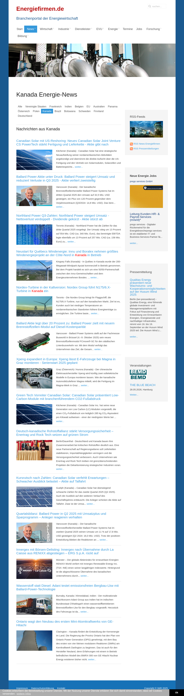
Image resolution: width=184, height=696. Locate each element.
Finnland (99, 111)
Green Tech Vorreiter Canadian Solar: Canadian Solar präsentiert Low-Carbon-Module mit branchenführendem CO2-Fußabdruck (67, 397)
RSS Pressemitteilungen (146, 148)
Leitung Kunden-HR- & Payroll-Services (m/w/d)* (145, 216)
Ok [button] (176, 692)
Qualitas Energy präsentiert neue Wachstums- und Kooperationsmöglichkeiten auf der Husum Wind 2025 (147, 287)
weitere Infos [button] (24, 693)
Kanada (47, 111)
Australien (99, 106)
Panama (112, 106)
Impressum (22, 688)
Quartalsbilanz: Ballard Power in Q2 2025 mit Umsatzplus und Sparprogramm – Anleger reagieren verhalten (61, 515)
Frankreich (55, 106)
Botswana (69, 111)
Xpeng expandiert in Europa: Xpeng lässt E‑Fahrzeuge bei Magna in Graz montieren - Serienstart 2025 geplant (65, 360)
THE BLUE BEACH (142, 385)
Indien (68, 106)
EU (88, 106)
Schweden (85, 111)
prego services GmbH (141, 181)
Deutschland (25, 115)
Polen (36, 111)
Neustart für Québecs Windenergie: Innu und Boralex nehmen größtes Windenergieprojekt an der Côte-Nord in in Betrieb (67, 253)
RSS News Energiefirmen (146, 143)
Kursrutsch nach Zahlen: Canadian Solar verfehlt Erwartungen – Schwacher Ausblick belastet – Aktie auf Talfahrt (62, 479)
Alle (20, 106)
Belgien (79, 106)
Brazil (58, 111)
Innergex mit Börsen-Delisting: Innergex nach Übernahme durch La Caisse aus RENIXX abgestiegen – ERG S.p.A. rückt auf (65, 551)
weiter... (79, 166)
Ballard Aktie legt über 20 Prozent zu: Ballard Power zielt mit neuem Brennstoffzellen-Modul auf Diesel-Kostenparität (65, 325)
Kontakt (61, 688)
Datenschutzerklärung (42, 688)
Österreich (24, 111)
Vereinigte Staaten (35, 106)
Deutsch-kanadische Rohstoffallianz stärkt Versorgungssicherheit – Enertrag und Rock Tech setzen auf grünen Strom (64, 432)
